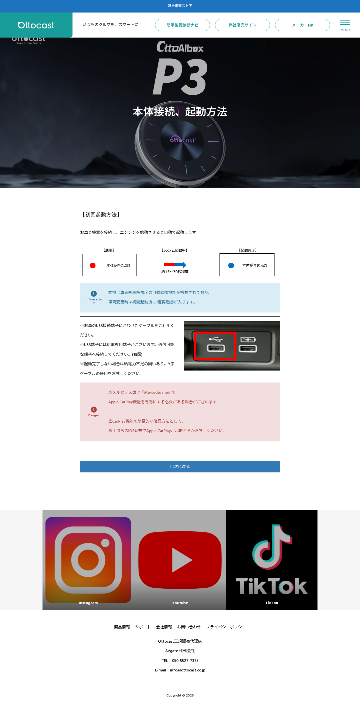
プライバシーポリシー (226, 627)
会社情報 (164, 627)
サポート (143, 627)
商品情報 (122, 627)
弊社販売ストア (180, 6)
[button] (180, 466)
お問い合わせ (189, 627)
